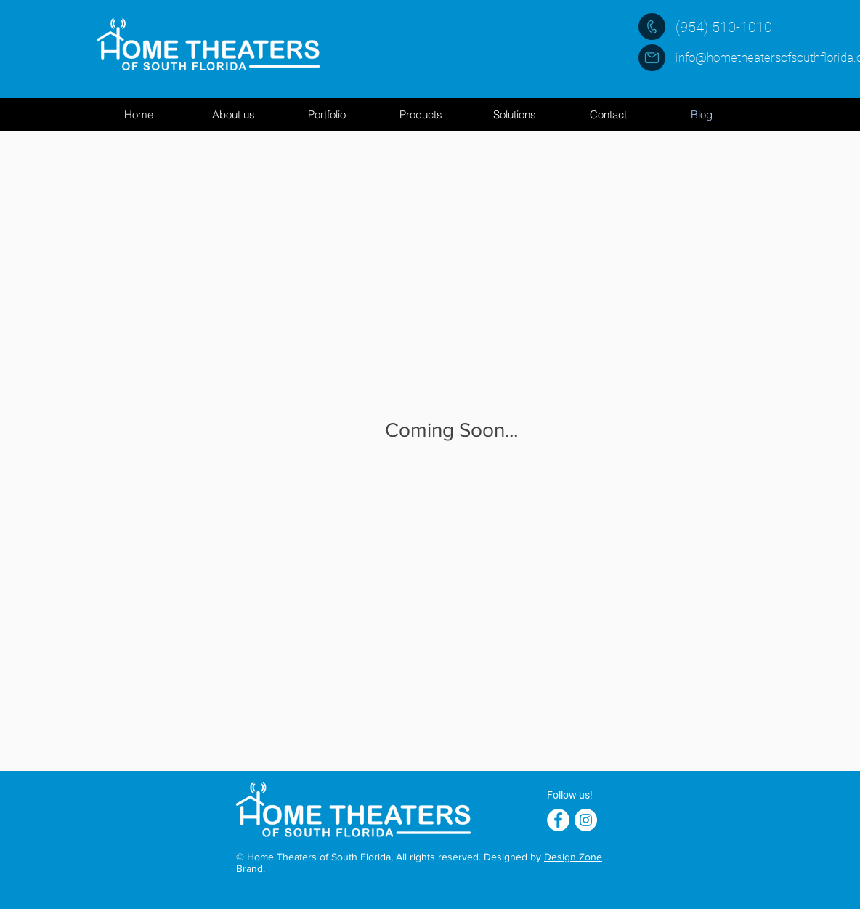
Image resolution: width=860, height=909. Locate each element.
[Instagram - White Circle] (586, 820)
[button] (420, 114)
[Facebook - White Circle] (558, 820)
